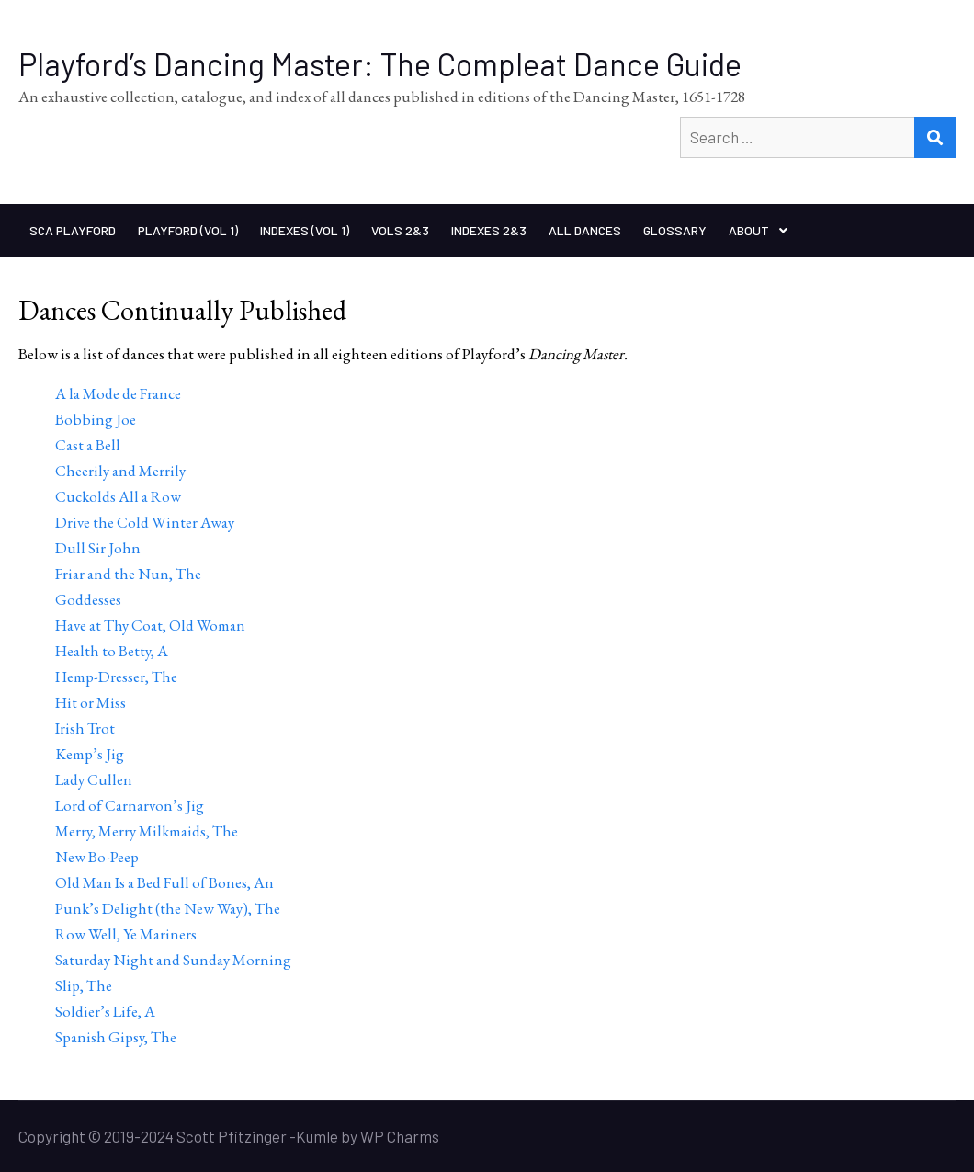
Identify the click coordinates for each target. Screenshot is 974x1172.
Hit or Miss (90, 702)
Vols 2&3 (400, 230)
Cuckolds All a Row (118, 496)
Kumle (317, 1136)
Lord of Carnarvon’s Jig (129, 805)
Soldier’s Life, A (105, 1011)
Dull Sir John (98, 548)
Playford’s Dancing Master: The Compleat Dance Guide (380, 64)
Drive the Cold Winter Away (144, 522)
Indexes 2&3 (489, 230)
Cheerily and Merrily (120, 471)
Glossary (675, 230)
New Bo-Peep (97, 857)
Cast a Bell (87, 445)
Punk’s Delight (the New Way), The (167, 908)
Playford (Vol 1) (188, 230)
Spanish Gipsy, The (115, 1037)
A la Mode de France (118, 393)
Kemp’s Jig (89, 754)
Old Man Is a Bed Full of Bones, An (164, 882)
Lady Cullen (93, 779)
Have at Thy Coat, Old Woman (150, 625)
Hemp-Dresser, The (116, 676)
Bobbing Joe (95, 419)
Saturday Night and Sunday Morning (173, 960)
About (749, 230)
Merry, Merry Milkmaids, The (146, 831)
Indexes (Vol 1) (304, 230)
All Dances (585, 230)
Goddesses (88, 599)
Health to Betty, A (111, 651)
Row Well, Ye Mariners (126, 934)
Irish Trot (85, 728)
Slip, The (83, 985)
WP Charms (399, 1136)
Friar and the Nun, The (128, 573)
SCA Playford (72, 230)
